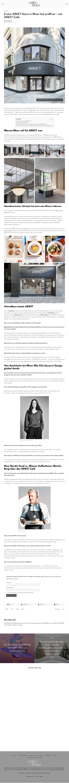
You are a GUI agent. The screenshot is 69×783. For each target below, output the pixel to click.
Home (14, 755)
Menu (3, 4)
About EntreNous (22, 755)
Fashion (6, 11)
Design (6, 230)
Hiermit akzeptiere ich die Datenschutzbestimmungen (21, 592)
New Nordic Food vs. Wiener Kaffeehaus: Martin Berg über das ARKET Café (34, 125)
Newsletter (33, 755)
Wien (25, 228)
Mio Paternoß (8, 21)
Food (12, 609)
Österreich (32, 110)
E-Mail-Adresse (10, 587)
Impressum (48, 755)
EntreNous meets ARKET (22, 122)
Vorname (8, 582)
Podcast (40, 755)
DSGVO (54, 755)
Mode (10, 230)
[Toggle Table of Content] (50, 119)
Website (4, 629)
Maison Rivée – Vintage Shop (34, 757)
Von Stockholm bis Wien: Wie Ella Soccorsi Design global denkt (31, 124)
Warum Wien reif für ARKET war (24, 121)
